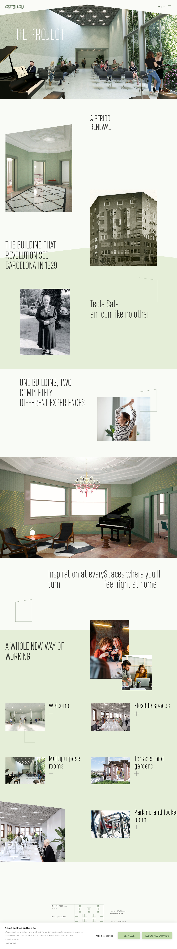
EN (159, 7)
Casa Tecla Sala (14, 7)
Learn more (11, 943)
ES (164, 7)
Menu (169, 6)
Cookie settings (104, 936)
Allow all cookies (157, 936)
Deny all (129, 936)
